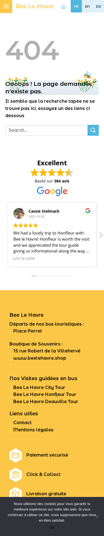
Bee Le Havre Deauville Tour (45, 401)
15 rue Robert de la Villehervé (46, 351)
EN (87, 7)
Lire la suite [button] (24, 258)
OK (52, 527)
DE (98, 7)
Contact (22, 422)
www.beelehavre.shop (39, 358)
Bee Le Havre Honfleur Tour (44, 394)
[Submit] (93, 130)
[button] (100, 236)
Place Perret (27, 331)
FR (76, 6)
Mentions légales (33, 429)
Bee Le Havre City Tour (39, 387)
